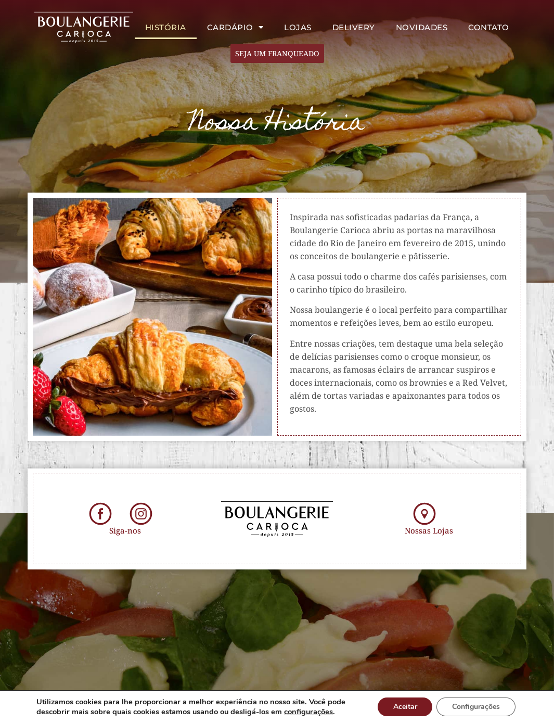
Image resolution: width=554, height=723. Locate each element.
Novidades (422, 27)
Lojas (298, 27)
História (165, 27)
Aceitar (405, 707)
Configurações (476, 707)
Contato (488, 27)
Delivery (353, 27)
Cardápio (235, 27)
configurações (308, 711)
